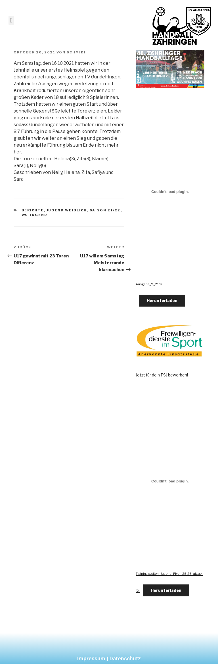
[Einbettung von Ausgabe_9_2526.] (170, 191)
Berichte (33, 210)
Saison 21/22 (105, 210)
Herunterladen (162, 300)
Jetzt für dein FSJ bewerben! (162, 374)
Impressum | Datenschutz (109, 658)
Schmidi (76, 52)
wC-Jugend (35, 215)
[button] (11, 20)
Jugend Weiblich (67, 210)
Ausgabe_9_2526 (150, 284)
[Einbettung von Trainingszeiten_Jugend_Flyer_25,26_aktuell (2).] (170, 481)
